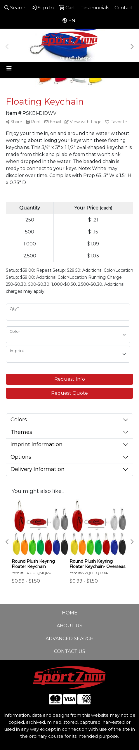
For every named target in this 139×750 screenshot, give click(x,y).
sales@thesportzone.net (88, 58)
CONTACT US (69, 651)
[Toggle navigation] (9, 68)
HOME (69, 613)
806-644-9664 (35, 58)
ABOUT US (69, 625)
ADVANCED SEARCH (70, 638)
